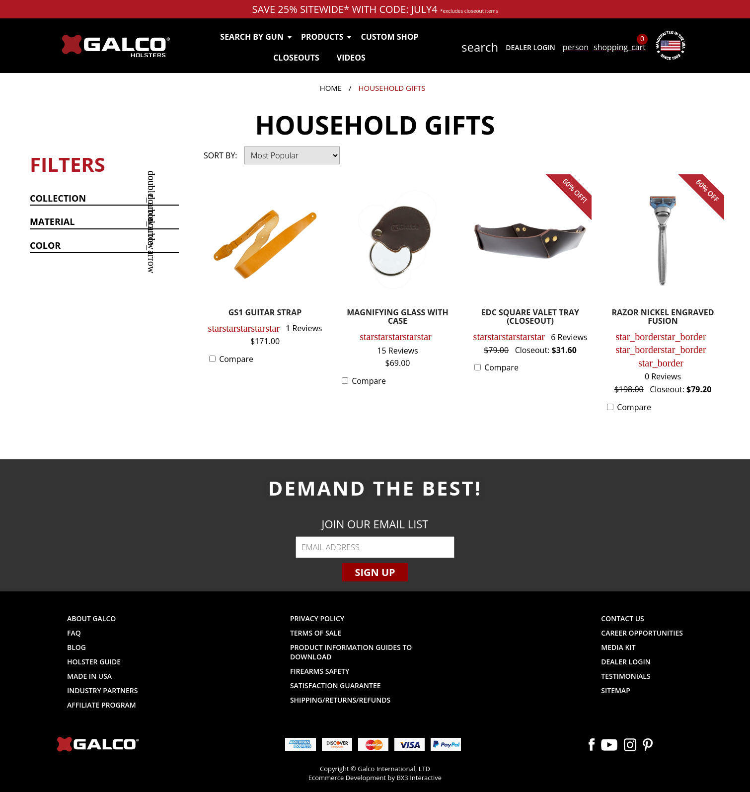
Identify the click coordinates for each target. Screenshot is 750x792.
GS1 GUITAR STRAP (264, 313)
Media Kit (618, 647)
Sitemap (615, 690)
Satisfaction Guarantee (335, 685)
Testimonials (625, 676)
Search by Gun (255, 36)
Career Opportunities (642, 633)
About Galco (91, 618)
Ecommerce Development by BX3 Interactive (375, 777)
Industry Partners (102, 690)
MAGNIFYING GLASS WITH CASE (398, 317)
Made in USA (89, 676)
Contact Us (622, 618)
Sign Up (375, 572)
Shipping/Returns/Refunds (340, 700)
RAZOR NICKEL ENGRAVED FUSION (663, 317)
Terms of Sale (315, 633)
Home (331, 88)
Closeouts (296, 57)
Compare (236, 359)
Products (326, 36)
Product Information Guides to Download (351, 652)
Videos (351, 57)
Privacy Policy (317, 618)
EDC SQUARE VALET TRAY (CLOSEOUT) (530, 317)
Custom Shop (389, 36)
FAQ (74, 633)
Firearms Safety (319, 671)
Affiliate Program (101, 705)
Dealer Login (530, 47)
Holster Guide (94, 661)
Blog (76, 647)
